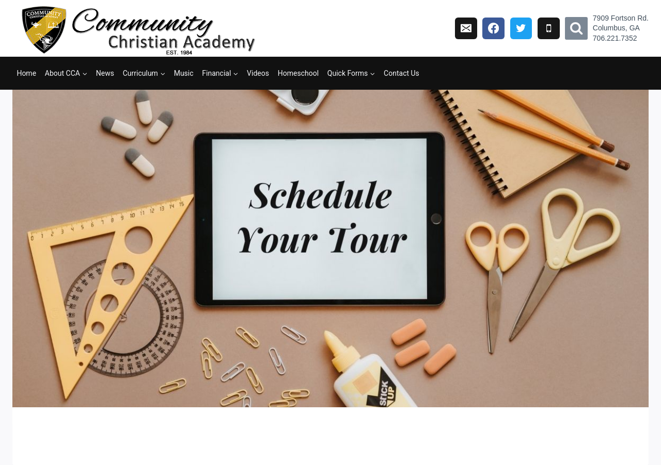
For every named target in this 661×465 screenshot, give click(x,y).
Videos (258, 73)
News (105, 73)
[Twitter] (521, 29)
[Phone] (549, 29)
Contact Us (401, 73)
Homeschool (298, 73)
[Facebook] (493, 29)
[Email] (466, 29)
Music (184, 73)
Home (26, 73)
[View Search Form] (576, 28)
